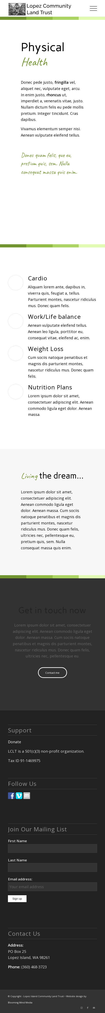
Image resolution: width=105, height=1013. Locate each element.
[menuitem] (91, 8)
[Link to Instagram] (81, 1008)
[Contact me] (52, 672)
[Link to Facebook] (88, 1008)
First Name (17, 840)
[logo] (43, 8)
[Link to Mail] (94, 1008)
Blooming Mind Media (20, 1002)
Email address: (20, 879)
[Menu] (91, 8)
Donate (14, 741)
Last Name (17, 860)
